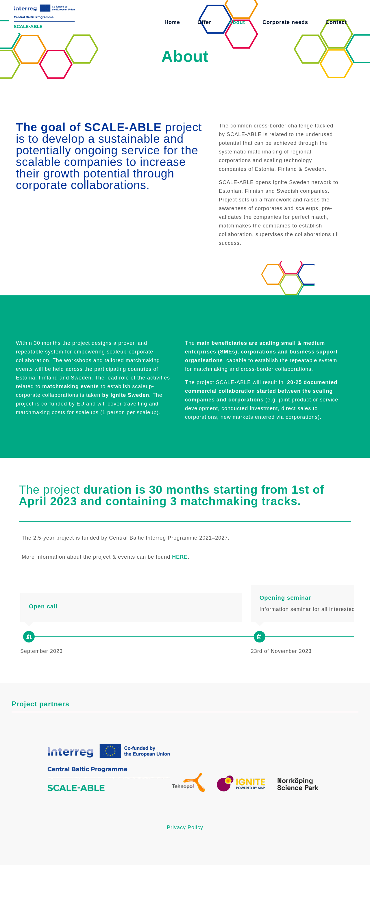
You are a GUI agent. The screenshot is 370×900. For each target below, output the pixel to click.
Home (172, 22)
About (237, 22)
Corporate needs (285, 22)
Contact (336, 22)
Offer (204, 22)
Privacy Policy (185, 862)
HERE (180, 557)
